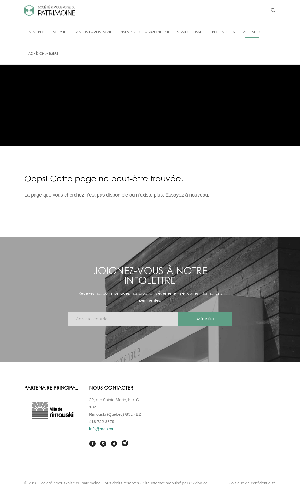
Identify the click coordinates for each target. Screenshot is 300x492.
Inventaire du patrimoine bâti (144, 32)
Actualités (252, 32)
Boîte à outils (223, 32)
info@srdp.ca (101, 428)
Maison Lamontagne (93, 32)
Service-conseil (190, 32)
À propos (36, 32)
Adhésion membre (43, 54)
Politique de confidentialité (252, 483)
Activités (59, 32)
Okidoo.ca (198, 483)
